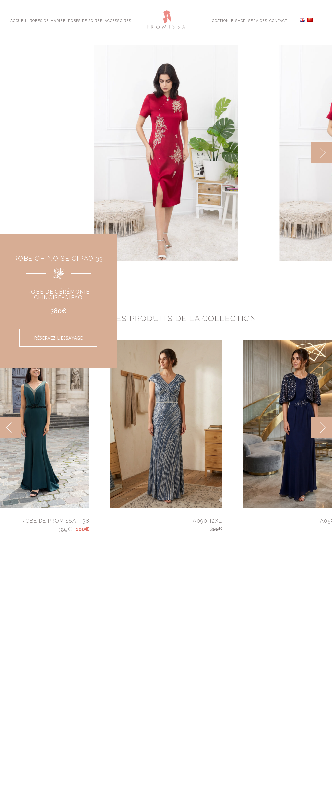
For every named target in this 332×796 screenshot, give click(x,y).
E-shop (238, 20)
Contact (278, 20)
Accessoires (118, 20)
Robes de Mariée (48, 20)
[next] (321, 152)
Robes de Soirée (85, 20)
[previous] (10, 427)
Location (219, 20)
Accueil (18, 20)
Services (257, 20)
